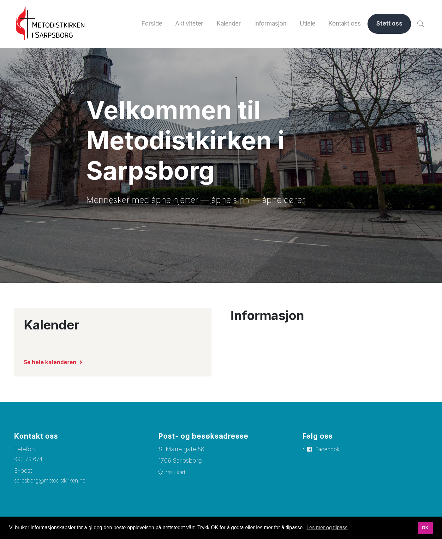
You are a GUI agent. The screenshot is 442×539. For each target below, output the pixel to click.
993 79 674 (29, 459)
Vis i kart (178, 473)
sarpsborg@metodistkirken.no (56, 481)
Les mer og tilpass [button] (327, 527)
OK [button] (425, 527)
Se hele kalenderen (52, 362)
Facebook (329, 449)
